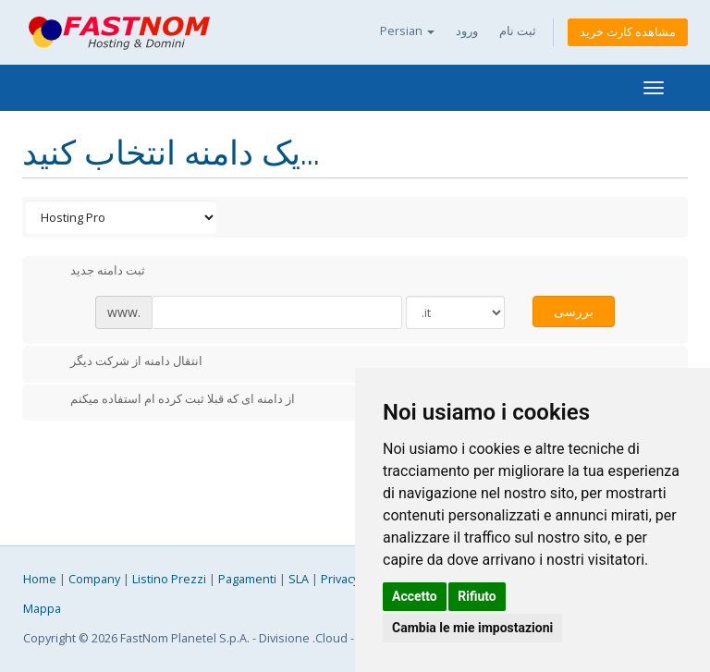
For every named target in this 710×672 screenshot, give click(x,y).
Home (39, 579)
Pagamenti (247, 579)
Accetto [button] (414, 596)
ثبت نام (517, 31)
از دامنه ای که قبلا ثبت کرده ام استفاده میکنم (168, 400)
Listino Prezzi (169, 579)
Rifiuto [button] (477, 596)
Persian (407, 31)
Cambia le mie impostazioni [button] (472, 627)
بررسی (574, 311)
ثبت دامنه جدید (93, 272)
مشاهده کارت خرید (628, 32)
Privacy (340, 579)
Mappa (42, 609)
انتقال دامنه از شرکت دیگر (121, 362)
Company (94, 579)
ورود (467, 31)
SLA (298, 579)
